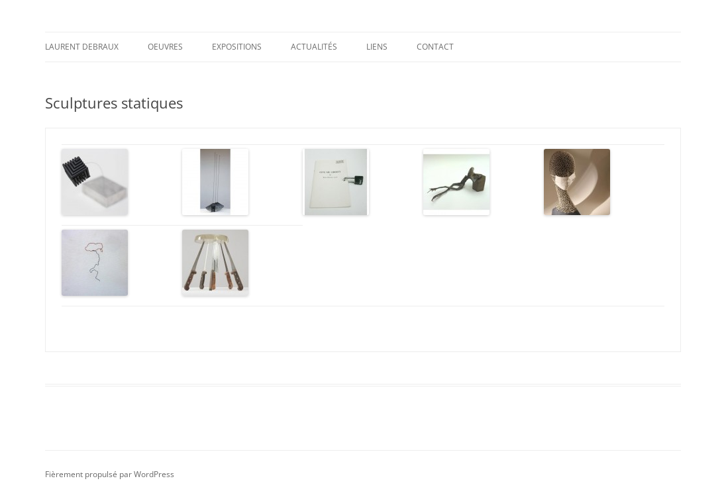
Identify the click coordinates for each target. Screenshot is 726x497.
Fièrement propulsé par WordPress (109, 472)
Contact (435, 46)
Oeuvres (165, 46)
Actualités (314, 46)
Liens (377, 46)
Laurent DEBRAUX (82, 46)
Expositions (237, 46)
